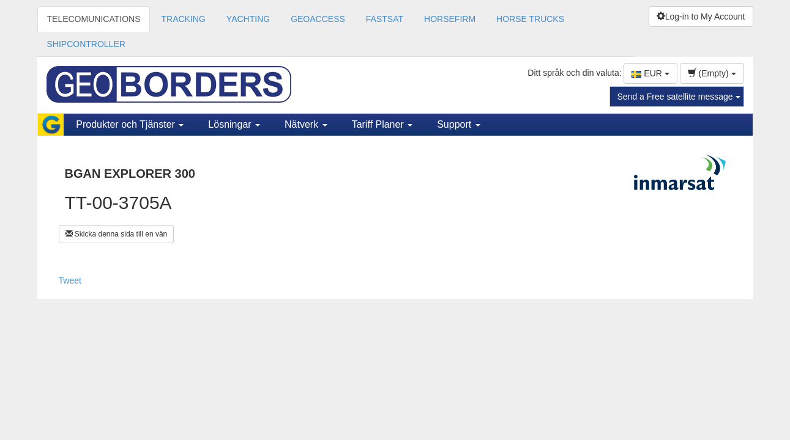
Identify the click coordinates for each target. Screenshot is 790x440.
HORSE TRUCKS (530, 19)
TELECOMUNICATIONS (94, 19)
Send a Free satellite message (678, 96)
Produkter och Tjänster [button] (130, 124)
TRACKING (183, 19)
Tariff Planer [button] (382, 124)
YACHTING (248, 19)
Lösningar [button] (234, 124)
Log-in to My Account (701, 16)
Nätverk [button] (306, 124)
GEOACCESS (318, 19)
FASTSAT (384, 19)
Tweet (70, 280)
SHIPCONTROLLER (86, 44)
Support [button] (458, 124)
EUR (650, 73)
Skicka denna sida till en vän (116, 234)
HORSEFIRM (449, 19)
